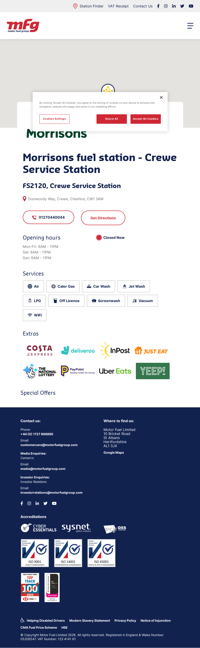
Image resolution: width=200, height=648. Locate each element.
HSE (64, 627)
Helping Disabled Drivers (46, 620)
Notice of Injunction (156, 620)
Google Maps (113, 452)
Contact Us (143, 6)
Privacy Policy (125, 620)
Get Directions (103, 218)
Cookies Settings (54, 119)
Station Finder (88, 6)
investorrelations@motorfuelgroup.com (51, 492)
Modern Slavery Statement (89, 620)
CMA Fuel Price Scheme (38, 627)
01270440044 (48, 217)
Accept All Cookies (145, 119)
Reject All (111, 119)
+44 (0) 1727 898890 (36, 434)
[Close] (161, 97)
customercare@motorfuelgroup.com (49, 445)
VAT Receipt (118, 6)
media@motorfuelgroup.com (42, 469)
